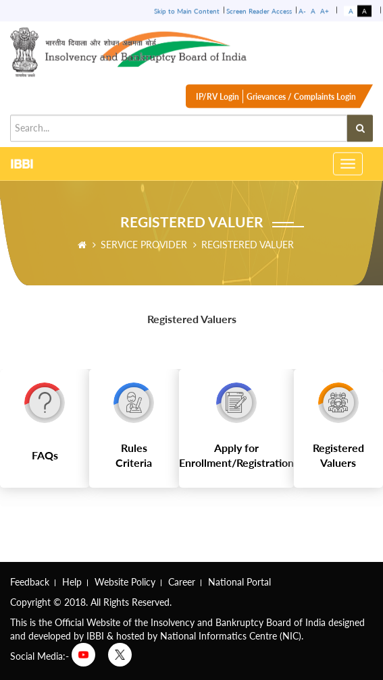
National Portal (239, 582)
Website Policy (125, 582)
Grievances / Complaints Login (301, 99)
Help (72, 582)
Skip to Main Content (187, 10)
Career (181, 582)
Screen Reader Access (259, 10)
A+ (324, 10)
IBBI (21, 163)
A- (302, 10)
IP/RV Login (217, 99)
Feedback (29, 582)
